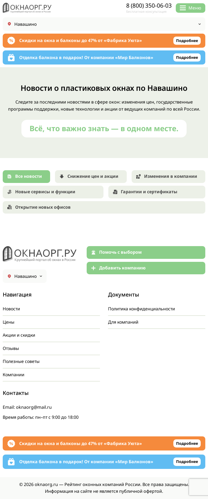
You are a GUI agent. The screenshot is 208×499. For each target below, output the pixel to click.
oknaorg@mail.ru (34, 407)
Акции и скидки (19, 335)
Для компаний (123, 322)
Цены (8, 322)
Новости (12, 309)
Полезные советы (21, 361)
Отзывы (11, 348)
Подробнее (187, 40)
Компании (14, 375)
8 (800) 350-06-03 (149, 5)
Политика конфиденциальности (142, 309)
